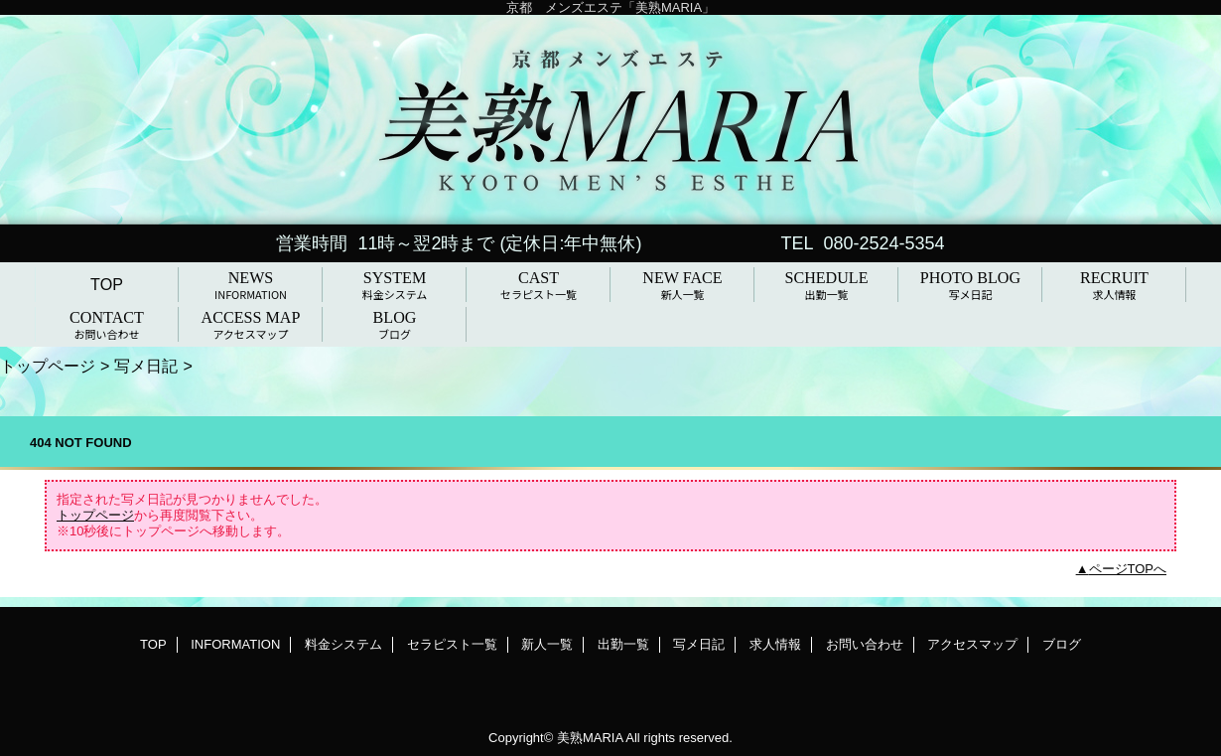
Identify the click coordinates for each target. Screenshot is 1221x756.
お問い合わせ (864, 644)
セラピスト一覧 (452, 644)
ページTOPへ (1128, 568)
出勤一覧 (623, 644)
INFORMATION (235, 644)
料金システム (343, 644)
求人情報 (775, 644)
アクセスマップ (972, 644)
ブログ (1061, 644)
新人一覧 (547, 644)
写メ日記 (146, 366)
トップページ (47, 366)
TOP (106, 284)
